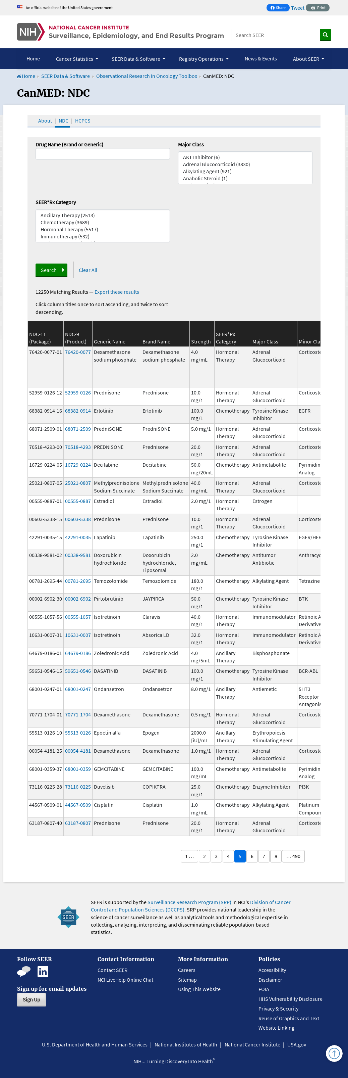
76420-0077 (78, 351)
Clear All (88, 270)
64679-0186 (78, 653)
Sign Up (31, 999)
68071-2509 (78, 428)
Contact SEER (112, 970)
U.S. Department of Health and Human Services (95, 1044)
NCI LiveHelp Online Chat (125, 979)
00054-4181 (78, 750)
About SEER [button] (306, 58)
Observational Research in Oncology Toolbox (146, 76)
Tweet (297, 7)
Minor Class (312, 341)
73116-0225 (78, 786)
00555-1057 (78, 616)
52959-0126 (78, 392)
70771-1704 (78, 714)
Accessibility (272, 970)
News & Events (261, 58)
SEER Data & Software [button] (136, 58)
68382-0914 (78, 410)
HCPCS (83, 120)
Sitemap (187, 979)
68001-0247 (78, 689)
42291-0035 (78, 537)
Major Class (191, 144)
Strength (201, 341)
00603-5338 (78, 519)
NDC (63, 120)
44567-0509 (78, 804)
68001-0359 (78, 768)
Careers (186, 970)
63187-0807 (78, 822)
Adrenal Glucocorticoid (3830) (245, 164)
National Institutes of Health (186, 1044)
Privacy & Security (278, 1008)
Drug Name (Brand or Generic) (69, 144)
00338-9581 (78, 555)
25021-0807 (78, 482)
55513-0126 (78, 732)
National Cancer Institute (252, 1044)
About (45, 120)
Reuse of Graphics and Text (288, 1018)
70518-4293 (78, 446)
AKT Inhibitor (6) (245, 157)
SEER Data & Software (65, 76)
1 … (189, 856)
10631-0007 (78, 634)
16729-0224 (78, 464)
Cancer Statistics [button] (75, 58)
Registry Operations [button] (202, 58)
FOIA (263, 989)
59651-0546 (78, 670)
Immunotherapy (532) (103, 236)
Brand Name (156, 341)
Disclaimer (270, 979)
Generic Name (109, 341)
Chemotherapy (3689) (103, 222)
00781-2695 (78, 580)
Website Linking (276, 1027)
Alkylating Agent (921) (245, 171)
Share (280, 8)
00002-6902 (78, 598)
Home (33, 58)
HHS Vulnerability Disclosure (290, 998)
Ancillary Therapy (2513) (103, 215)
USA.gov (296, 1044)
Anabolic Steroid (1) (245, 178)
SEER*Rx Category (56, 202)
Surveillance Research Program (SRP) (189, 902)
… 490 (293, 856)
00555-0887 (78, 501)
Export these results (117, 291)
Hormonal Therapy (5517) (103, 229)
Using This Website (199, 989)
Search (49, 270)
